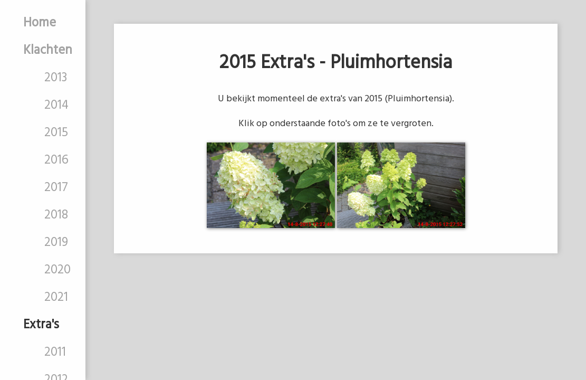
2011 (55, 353)
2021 (56, 298)
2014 (56, 106)
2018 (56, 215)
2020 (57, 270)
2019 (56, 243)
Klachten (47, 51)
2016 (56, 160)
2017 (56, 188)
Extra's (41, 325)
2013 (55, 78)
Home (39, 23)
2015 (56, 133)
